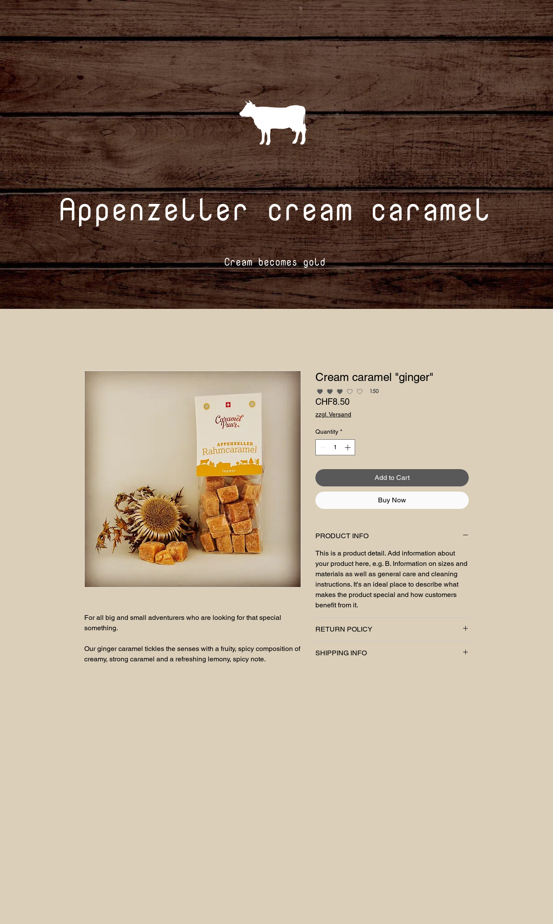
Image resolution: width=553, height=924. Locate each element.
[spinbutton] (335, 447)
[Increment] (348, 447)
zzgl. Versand (333, 414)
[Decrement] (322, 447)
